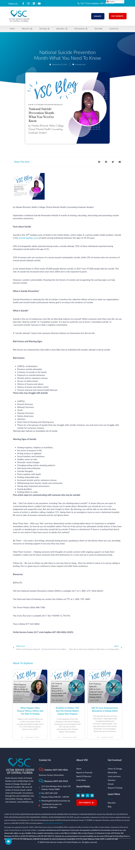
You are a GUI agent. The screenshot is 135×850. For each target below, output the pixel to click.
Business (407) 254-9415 (56, 781)
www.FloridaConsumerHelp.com (52, 823)
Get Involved (80, 29)
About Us (27, 29)
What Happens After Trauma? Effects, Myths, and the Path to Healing (30, 710)
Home (12, 28)
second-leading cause (28, 238)
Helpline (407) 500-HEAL (56, 769)
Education (61, 29)
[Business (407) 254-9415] (41, 781)
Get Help (44, 29)
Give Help (98, 28)
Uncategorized (80, 64)
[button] (99, 162)
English (111, 1)
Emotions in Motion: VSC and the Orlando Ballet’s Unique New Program (67, 710)
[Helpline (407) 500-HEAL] (41, 769)
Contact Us (113, 28)
